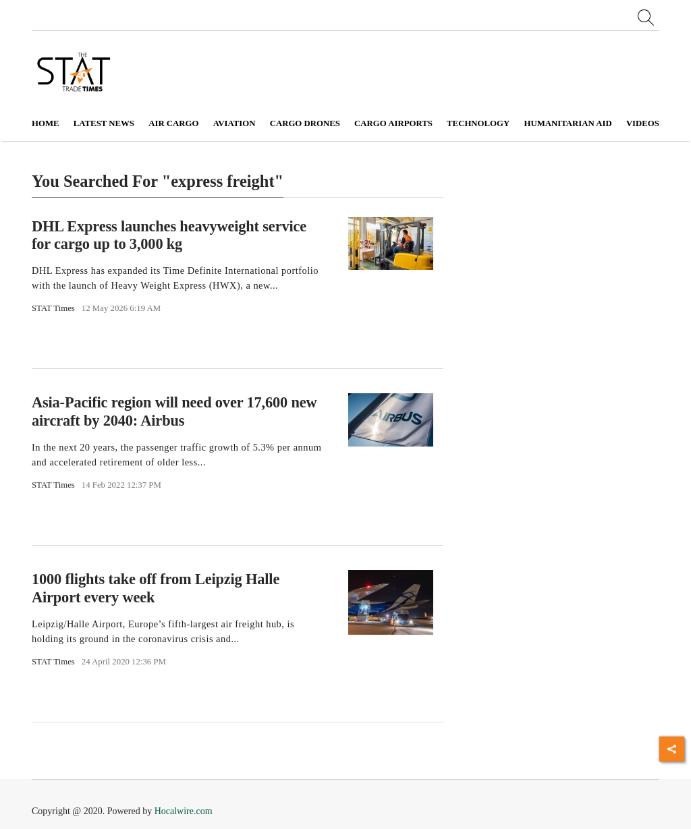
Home (45, 123)
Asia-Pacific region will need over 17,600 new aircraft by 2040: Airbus (174, 411)
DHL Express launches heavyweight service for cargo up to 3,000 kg (169, 234)
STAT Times (53, 308)
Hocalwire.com (184, 811)
